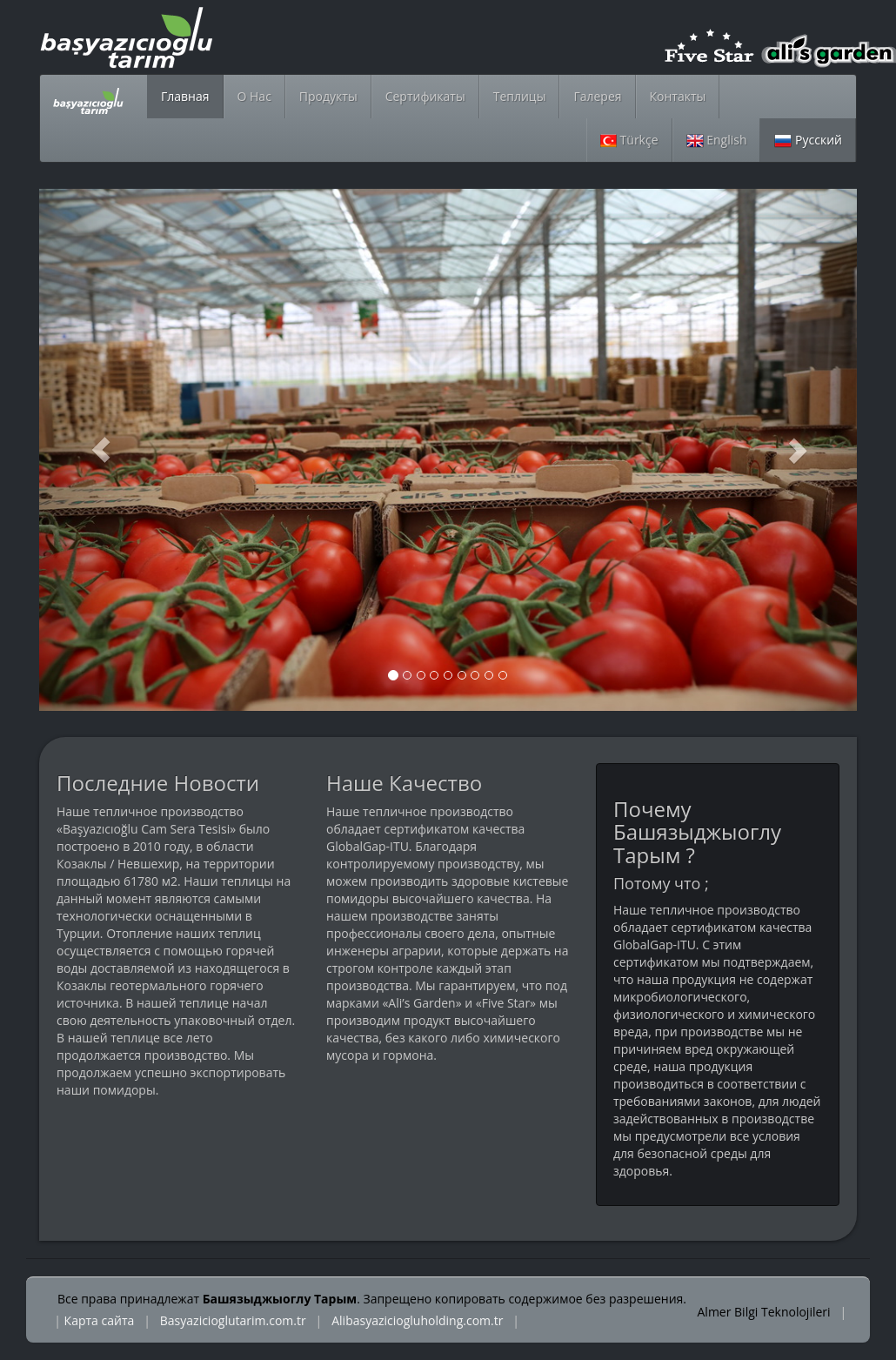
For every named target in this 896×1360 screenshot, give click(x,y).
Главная (185, 96)
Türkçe (629, 139)
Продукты (328, 96)
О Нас (254, 96)
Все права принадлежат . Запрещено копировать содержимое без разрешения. (371, 1298)
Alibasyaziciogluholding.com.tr (417, 1320)
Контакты (678, 96)
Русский (808, 139)
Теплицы (519, 96)
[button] (100, 450)
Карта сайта (99, 1320)
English (716, 139)
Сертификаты (425, 96)
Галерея (597, 96)
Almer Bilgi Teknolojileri (766, 1311)
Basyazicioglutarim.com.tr (233, 1320)
